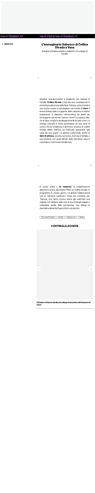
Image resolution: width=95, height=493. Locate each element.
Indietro (7, 44)
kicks (60, 217)
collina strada (48, 217)
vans (81, 217)
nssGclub (71, 217)
